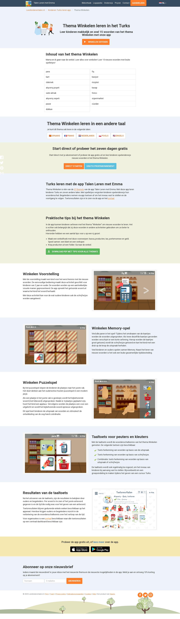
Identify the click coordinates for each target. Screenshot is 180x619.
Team (52, 594)
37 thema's (79, 189)
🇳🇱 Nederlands (86, 135)
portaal (111, 198)
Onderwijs (108, 3)
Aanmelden (138, 3)
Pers (47, 594)
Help (94, 594)
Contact (126, 3)
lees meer (98, 542)
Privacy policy (61, 594)
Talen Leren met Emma (44, 3)
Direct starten (74, 166)
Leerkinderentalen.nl (35, 10)
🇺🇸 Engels (118, 135)
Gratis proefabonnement (100, 166)
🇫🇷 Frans (69, 135)
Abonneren (74, 581)
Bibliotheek (86, 3)
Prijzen (118, 3)
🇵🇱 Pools (103, 135)
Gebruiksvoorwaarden (75, 594)
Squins (112, 594)
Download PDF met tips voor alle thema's (73, 251)
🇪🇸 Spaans (54, 135)
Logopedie (97, 3)
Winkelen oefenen (96, 42)
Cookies (88, 594)
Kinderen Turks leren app (59, 10)
